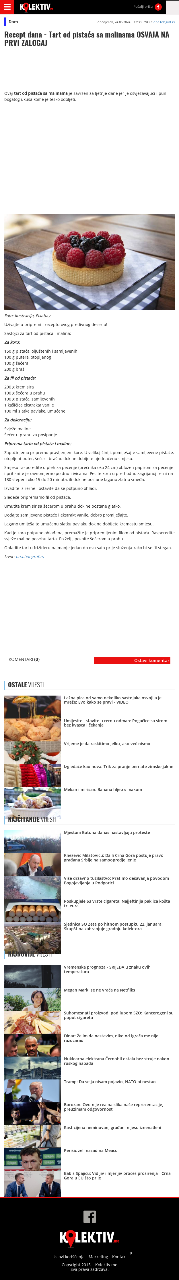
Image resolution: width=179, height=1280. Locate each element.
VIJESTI (32, 819)
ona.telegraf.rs (164, 22)
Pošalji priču (143, 6)
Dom (13, 21)
